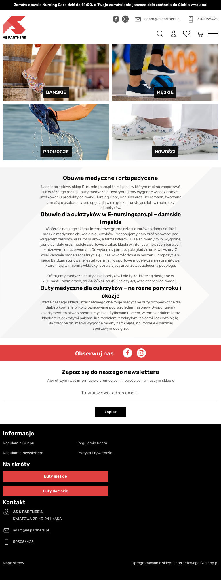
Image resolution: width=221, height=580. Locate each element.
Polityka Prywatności (95, 453)
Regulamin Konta (92, 443)
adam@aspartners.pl (162, 19)
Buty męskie (55, 476)
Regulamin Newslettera (23, 453)
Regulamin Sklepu (18, 443)
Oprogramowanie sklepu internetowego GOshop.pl (175, 563)
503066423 (207, 19)
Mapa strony (13, 563)
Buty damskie (55, 491)
